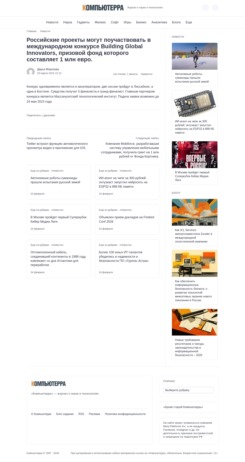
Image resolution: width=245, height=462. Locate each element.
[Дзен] (48, 7)
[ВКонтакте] (29, 7)
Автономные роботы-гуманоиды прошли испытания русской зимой (55, 180)
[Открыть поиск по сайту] (215, 7)
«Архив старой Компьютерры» (183, 407)
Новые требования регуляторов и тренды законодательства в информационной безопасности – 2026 (189, 347)
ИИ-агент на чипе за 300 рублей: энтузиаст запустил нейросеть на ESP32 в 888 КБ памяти (123, 182)
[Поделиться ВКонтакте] (29, 121)
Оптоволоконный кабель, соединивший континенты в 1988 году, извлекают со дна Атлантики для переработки (58, 259)
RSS (81, 414)
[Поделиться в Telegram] (35, 121)
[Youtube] (35, 7)
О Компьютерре (41, 414)
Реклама (94, 414)
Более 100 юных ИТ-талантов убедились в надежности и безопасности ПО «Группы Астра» (124, 257)
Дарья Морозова (48, 69)
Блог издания (65, 414)
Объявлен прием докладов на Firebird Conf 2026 (126, 219)
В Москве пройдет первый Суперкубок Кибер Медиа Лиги (58, 219)
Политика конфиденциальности (125, 414)
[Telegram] (42, 7)
